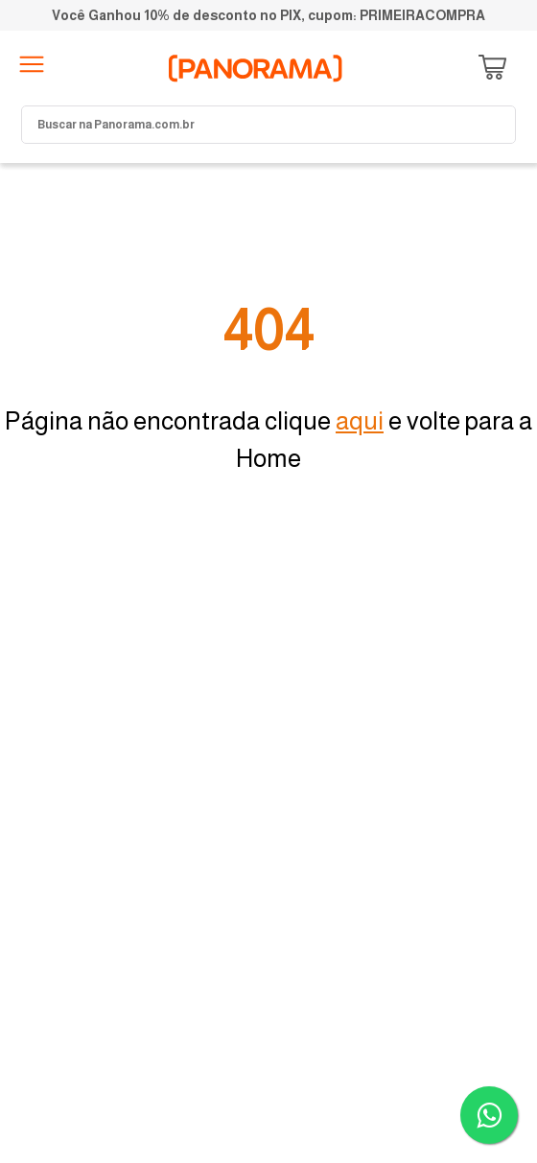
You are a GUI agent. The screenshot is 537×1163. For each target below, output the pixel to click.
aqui (360, 420)
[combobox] (268, 124)
